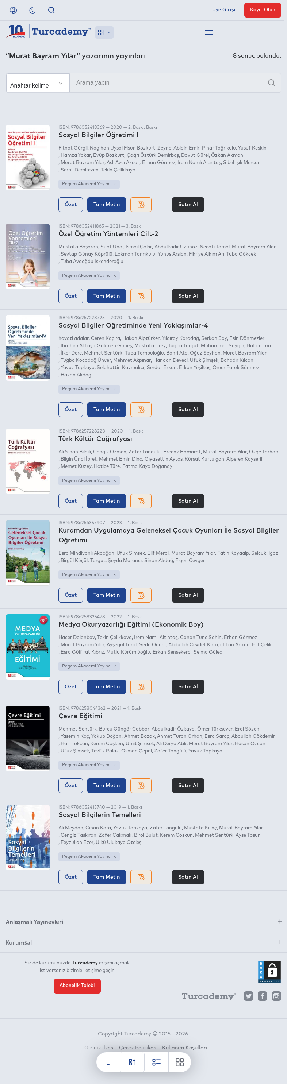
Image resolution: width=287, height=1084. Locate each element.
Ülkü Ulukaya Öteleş (118, 842)
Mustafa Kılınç (200, 828)
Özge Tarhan (263, 452)
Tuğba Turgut (183, 346)
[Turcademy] (206, 998)
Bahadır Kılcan (237, 360)
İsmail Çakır (139, 247)
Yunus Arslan (172, 254)
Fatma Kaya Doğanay (147, 466)
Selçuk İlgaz (264, 553)
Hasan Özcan (250, 744)
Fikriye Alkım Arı (206, 254)
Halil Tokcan (74, 744)
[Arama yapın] (143, 83)
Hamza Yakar (76, 155)
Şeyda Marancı (125, 560)
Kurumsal (19, 942)
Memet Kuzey (76, 466)
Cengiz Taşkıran (78, 835)
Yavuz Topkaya (78, 367)
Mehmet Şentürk (103, 353)
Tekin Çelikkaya (118, 170)
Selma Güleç (208, 652)
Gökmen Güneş (114, 346)
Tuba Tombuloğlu (144, 353)
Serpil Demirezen (80, 170)
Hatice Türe (259, 346)
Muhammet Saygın (222, 346)
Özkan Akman (227, 155)
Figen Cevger (190, 560)
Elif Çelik (262, 645)
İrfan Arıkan (236, 645)
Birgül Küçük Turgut (83, 560)
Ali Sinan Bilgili (74, 452)
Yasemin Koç (75, 736)
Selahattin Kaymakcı (120, 367)
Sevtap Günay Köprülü (86, 254)
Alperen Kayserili (244, 459)
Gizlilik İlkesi (99, 1047)
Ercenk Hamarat (182, 452)
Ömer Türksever (215, 729)
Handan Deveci (170, 360)
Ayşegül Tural (122, 645)
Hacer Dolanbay (76, 637)
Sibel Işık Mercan (242, 162)
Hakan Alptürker (141, 338)
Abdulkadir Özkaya (173, 729)
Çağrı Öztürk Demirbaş (153, 155)
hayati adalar (73, 338)
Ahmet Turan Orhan (179, 736)
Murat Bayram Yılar (82, 162)
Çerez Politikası (138, 1047)
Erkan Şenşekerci (172, 652)
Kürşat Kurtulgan (204, 459)
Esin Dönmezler (246, 338)
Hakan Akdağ (76, 375)
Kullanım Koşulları (184, 1047)
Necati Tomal (215, 247)
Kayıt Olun (262, 10)
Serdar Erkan (162, 367)
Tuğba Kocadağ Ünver (86, 360)
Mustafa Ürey (150, 346)
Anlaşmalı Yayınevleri (34, 921)
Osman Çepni (136, 751)
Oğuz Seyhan (205, 353)
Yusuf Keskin (252, 148)
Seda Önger (152, 645)
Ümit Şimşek (140, 744)
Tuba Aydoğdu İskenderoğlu (92, 261)
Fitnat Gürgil (73, 148)
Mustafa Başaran (78, 247)
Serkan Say (214, 338)
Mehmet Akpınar (132, 360)
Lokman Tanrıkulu (135, 254)
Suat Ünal (111, 247)
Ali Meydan (70, 828)
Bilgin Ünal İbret (79, 459)
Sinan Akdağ (158, 560)
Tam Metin (106, 204)
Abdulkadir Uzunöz (176, 247)
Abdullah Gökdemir (253, 736)
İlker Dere (71, 353)
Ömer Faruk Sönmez (236, 367)
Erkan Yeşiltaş (194, 367)
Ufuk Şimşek (204, 360)
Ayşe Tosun (248, 835)
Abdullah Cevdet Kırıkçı (194, 645)
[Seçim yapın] (38, 83)
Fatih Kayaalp (233, 553)
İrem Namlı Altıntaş (199, 162)
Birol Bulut (146, 835)
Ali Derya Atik (171, 744)
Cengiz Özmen (109, 452)
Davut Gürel (195, 155)
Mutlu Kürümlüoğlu (128, 652)
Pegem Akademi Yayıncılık (89, 184)
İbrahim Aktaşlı (78, 346)
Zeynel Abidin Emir (178, 148)
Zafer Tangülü (145, 452)
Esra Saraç (216, 736)
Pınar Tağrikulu (219, 148)
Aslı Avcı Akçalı (123, 162)
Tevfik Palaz (105, 751)
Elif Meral (158, 553)
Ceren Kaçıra (105, 338)
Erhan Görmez (158, 162)
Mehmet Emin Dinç (120, 459)
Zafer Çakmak (115, 835)
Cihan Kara (98, 828)
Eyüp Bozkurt (108, 155)
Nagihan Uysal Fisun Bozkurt (122, 148)
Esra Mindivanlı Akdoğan (86, 553)
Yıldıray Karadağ (180, 338)
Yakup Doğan (106, 736)
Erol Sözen (247, 729)
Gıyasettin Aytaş (164, 459)
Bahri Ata (177, 353)
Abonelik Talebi (77, 985)
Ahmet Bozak (139, 736)
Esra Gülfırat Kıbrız (82, 652)
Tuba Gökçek (241, 254)
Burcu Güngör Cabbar (124, 729)
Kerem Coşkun (106, 744)
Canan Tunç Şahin (201, 637)
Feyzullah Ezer (77, 842)
